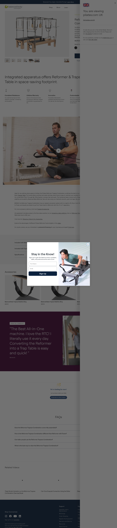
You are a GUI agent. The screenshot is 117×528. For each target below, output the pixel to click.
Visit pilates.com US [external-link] (89, 20)
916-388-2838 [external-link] (93, 39)
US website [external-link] (88, 34)
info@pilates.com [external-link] (107, 38)
